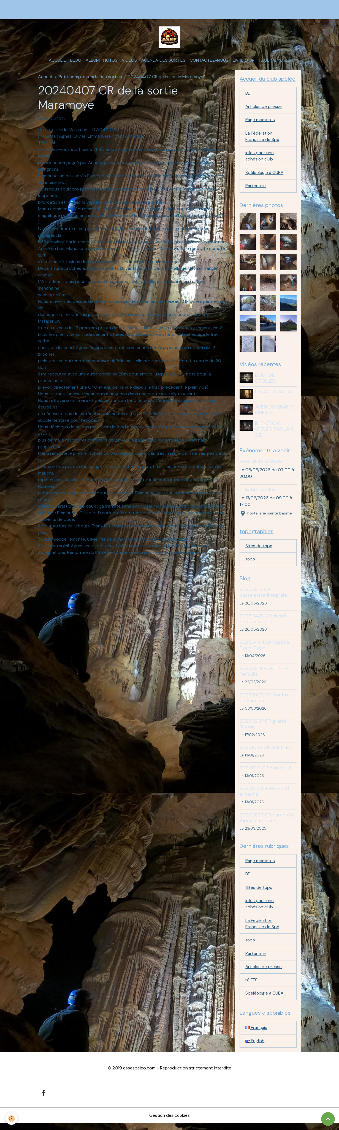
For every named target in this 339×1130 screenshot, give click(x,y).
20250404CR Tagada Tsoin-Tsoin (264, 649)
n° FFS (251, 986)
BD (248, 96)
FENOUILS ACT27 (275, 395)
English (255, 1048)
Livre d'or (243, 62)
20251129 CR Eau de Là (266, 772)
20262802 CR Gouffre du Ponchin (265, 702)
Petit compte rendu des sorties (90, 78)
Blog (75, 62)
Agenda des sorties (163, 62)
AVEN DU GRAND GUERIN (274, 413)
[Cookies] (12, 1118)
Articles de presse (263, 109)
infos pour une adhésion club (259, 159)
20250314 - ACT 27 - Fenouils (264, 676)
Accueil (57, 62)
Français (256, 1034)
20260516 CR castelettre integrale (263, 597)
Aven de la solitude (261, 465)
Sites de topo (259, 550)
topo (250, 563)
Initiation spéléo (258, 493)
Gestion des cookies (169, 1122)
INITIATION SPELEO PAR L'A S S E (275, 432)
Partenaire (255, 190)
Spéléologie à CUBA (264, 176)
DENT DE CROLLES (266, 382)
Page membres (274, 62)
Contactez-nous (209, 62)
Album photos (101, 62)
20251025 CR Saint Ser (266, 751)
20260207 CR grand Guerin (263, 728)
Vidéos (129, 62)
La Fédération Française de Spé (262, 139)
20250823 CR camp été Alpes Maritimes (267, 822)
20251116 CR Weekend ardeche (264, 795)
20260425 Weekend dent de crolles (263, 623)
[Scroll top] (328, 1119)
